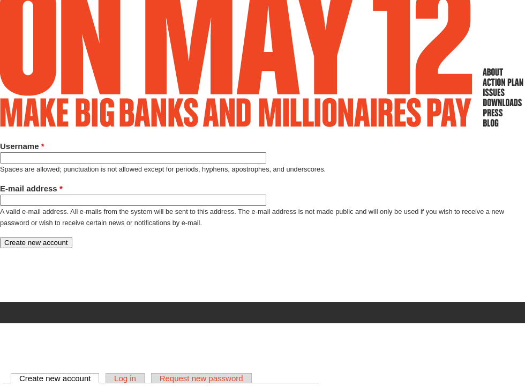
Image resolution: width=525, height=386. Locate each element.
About (503, 72)
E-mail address (31, 188)
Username (22, 146)
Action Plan (503, 82)
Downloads (503, 102)
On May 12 (236, 63)
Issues (503, 92)
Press (503, 112)
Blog (503, 123)
